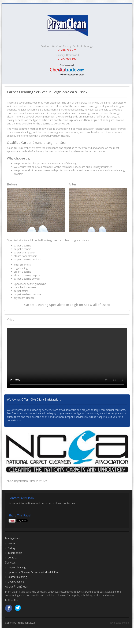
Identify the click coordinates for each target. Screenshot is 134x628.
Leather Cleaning (17, 576)
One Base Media (119, 622)
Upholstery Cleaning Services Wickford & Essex (34, 572)
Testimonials (15, 552)
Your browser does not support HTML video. (67, 358)
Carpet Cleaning (16, 567)
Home (11, 543)
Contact (12, 557)
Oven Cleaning (16, 581)
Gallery (11, 548)
